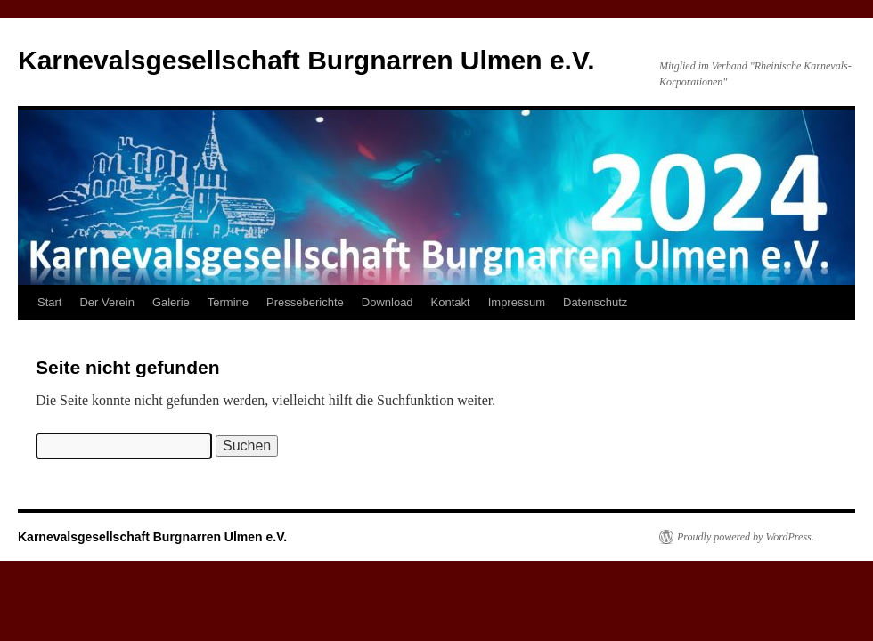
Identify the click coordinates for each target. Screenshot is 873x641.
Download (387, 302)
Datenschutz (595, 302)
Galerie (171, 302)
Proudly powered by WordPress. (745, 537)
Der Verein (106, 302)
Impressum (516, 302)
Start (49, 302)
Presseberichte (305, 302)
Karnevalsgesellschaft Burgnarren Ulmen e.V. (306, 60)
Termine (228, 302)
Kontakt (450, 302)
